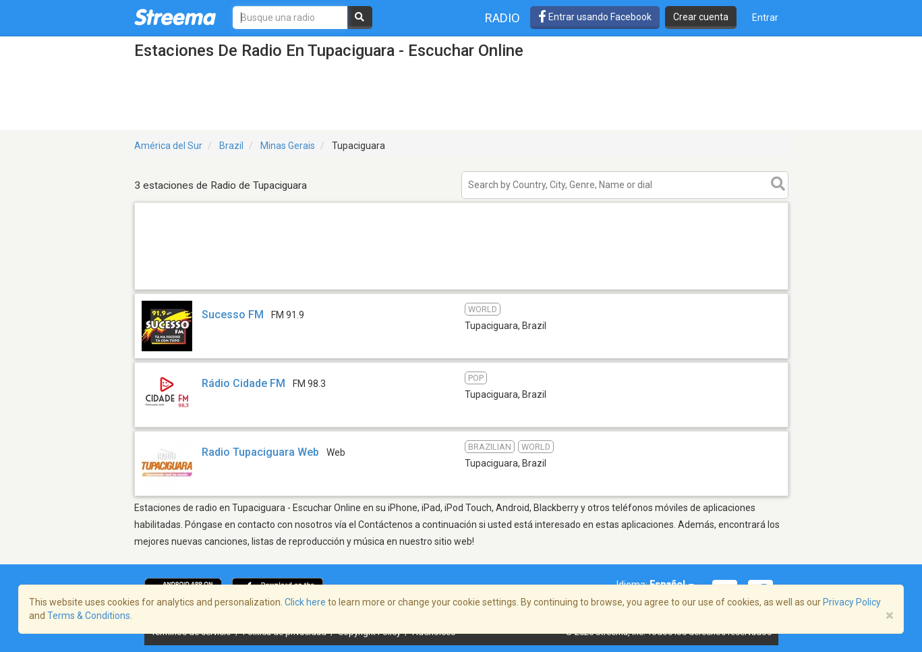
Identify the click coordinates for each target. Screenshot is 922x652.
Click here (305, 602)
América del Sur (168, 145)
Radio (502, 18)
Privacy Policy (852, 602)
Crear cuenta (700, 16)
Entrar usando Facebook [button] (595, 16)
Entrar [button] (765, 17)
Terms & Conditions (88, 615)
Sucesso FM (233, 314)
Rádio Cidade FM (243, 383)
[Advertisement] (461, 289)
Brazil (231, 145)
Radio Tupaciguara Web (260, 452)
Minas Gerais (287, 145)
